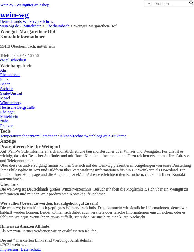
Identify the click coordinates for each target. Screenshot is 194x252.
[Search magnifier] (191, 2)
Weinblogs (93, 136)
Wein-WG (8, 5)
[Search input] (167, 3)
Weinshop (41, 5)
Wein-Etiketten (114, 136)
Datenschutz (31, 249)
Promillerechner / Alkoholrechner (58, 136)
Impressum (9, 249)
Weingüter (24, 5)
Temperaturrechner (15, 136)
